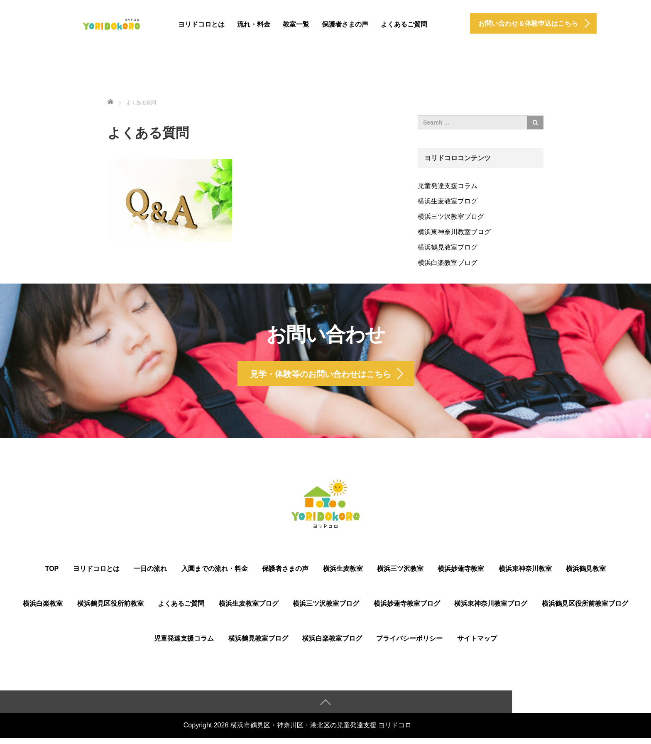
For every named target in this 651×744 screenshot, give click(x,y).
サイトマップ (477, 644)
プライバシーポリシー (409, 644)
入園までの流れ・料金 (214, 574)
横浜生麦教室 (343, 574)
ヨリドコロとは (201, 24)
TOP (52, 574)
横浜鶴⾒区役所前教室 (110, 609)
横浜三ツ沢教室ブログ (451, 216)
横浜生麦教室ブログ (447, 201)
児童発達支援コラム (447, 185)
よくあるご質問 (404, 24)
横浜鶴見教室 (586, 574)
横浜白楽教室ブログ (447, 262)
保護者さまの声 (345, 24)
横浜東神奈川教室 (525, 574)
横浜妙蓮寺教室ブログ (407, 609)
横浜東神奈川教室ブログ (454, 231)
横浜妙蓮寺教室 (461, 574)
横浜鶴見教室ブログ (447, 247)
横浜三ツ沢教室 (400, 574)
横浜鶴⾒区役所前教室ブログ (585, 609)
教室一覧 (296, 24)
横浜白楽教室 (43, 609)
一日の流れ (150, 574)
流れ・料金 (253, 24)
